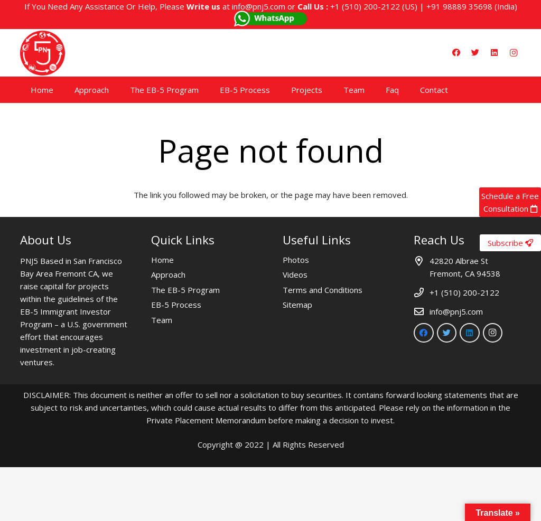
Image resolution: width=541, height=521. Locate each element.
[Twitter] (475, 53)
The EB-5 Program (185, 290)
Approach (168, 274)
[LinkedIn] (494, 53)
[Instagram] (513, 53)
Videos (295, 274)
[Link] (42, 53)
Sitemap (297, 304)
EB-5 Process (176, 304)
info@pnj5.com (258, 6)
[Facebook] (456, 53)
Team (161, 320)
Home (162, 259)
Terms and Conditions (322, 290)
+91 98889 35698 (459, 6)
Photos (296, 259)
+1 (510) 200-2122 (365, 6)
